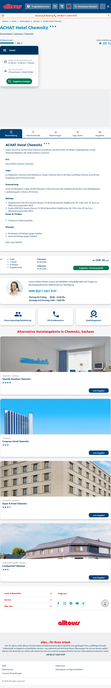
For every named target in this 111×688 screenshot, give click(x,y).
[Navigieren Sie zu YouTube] (77, 604)
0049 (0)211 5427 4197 (43, 292)
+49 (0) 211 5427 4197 (55, 656)
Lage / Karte (78, 135)
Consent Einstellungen (12, 674)
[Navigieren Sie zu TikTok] (83, 604)
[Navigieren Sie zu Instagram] (64, 604)
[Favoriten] (69, 6)
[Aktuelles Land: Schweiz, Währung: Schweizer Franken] (103, 6)
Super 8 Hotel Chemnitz (14, 504)
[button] (28, 595)
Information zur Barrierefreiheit (69, 670)
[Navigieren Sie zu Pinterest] (70, 604)
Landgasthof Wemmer (13, 567)
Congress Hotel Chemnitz (15, 442)
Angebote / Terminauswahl (91, 269)
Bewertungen (55, 135)
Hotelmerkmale (33, 135)
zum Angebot (99, 392)
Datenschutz (7, 670)
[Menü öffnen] (108, 6)
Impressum (60, 667)
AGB (4, 667)
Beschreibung (11, 135)
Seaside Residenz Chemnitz (16, 380)
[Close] (108, 15)
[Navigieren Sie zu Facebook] (58, 604)
